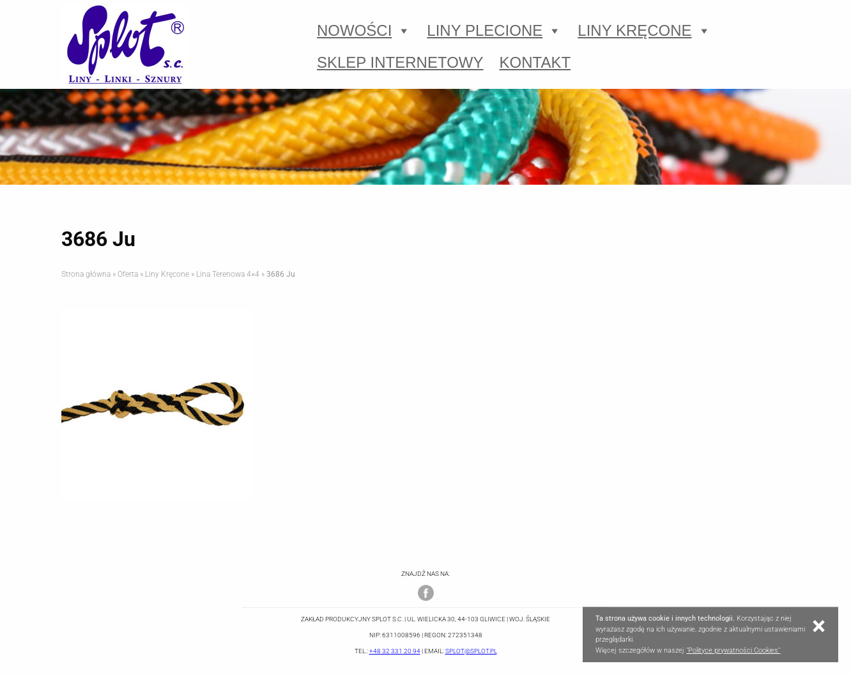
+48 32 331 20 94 (394, 651)
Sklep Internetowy (400, 62)
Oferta (128, 274)
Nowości (364, 31)
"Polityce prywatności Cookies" (733, 650)
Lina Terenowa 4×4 (227, 274)
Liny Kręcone (644, 31)
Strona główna (86, 274)
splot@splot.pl (471, 651)
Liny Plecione (494, 31)
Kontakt (535, 62)
